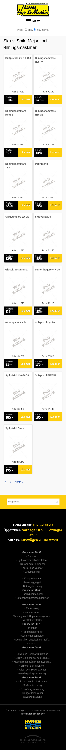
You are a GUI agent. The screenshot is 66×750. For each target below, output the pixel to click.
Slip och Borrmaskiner (32, 665)
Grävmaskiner (32, 571)
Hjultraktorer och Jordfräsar (33, 560)
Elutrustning (32, 608)
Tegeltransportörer (33, 631)
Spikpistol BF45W (45, 375)
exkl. (29, 29)
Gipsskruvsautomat (16, 269)
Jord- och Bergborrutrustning (32, 654)
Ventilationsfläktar (32, 620)
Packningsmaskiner (32, 594)
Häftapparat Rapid (16, 322)
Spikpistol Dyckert (45, 322)
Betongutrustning (32, 586)
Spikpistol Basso (15, 428)
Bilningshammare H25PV (45, 60)
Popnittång (41, 163)
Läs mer (25, 99)
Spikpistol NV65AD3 (17, 375)
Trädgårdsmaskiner (32, 693)
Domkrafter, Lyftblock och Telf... (32, 639)
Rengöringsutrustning (32, 689)
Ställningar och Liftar (32, 635)
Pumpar (32, 627)
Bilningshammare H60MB (45, 113)
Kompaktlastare (32, 578)
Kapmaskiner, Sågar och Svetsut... (32, 661)
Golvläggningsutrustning (32, 673)
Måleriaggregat (32, 582)
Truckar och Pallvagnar (32, 564)
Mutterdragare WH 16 (47, 269)
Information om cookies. (33, 714)
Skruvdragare (43, 216)
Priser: (21, 29)
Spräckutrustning (32, 685)
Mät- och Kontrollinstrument (32, 681)
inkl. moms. (41, 29)
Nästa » (19, 482)
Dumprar (32, 556)
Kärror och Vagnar (32, 567)
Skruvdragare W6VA (17, 216)
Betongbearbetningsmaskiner (33, 597)
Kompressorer (32, 612)
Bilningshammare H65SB (15, 113)
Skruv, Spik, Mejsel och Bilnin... (32, 657)
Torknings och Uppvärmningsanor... (32, 616)
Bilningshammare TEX (15, 165)
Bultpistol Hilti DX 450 (18, 58)
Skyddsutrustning (32, 697)
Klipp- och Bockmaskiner (32, 669)
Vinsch (32, 643)
